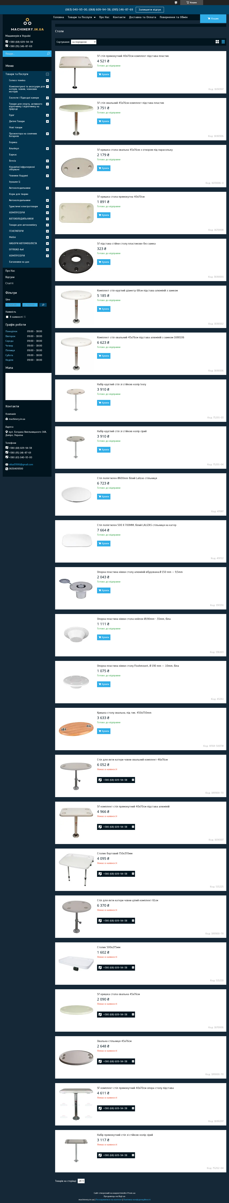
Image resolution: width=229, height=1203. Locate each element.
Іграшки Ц (14, 181)
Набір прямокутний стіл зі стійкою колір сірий (125, 1135)
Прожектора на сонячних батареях (23, 135)
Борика (13, 142)
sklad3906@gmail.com (21, 464)
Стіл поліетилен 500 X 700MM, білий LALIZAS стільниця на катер (136, 525)
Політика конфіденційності (137, 1199)
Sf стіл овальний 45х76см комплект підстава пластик (130, 103)
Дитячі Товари (17, 121)
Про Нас (104, 17)
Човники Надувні (18, 175)
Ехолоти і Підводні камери (24, 97)
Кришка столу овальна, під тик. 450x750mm (124, 712)
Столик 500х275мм (108, 947)
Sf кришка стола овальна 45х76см (118, 994)
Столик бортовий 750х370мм (114, 853)
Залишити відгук (150, 9)
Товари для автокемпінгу (23, 224)
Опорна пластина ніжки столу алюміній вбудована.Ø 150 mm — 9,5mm (140, 572)
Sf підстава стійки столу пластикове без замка (126, 243)
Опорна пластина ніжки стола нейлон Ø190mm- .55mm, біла (134, 619)
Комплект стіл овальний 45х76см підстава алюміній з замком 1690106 (140, 337)
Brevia (12, 160)
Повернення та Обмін (174, 17)
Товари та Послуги (80, 17)
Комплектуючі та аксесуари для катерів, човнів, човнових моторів (27, 89)
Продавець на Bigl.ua (114, 1196)
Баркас (13, 154)
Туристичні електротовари (23, 206)
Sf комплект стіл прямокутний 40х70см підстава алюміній (133, 806)
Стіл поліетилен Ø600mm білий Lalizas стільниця (127, 478)
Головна (58, 17)
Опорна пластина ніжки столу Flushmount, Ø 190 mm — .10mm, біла (138, 665)
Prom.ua (131, 1193)
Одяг (11, 115)
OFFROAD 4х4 (16, 249)
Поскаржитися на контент (109, 1199)
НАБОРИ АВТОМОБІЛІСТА (23, 243)
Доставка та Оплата (142, 17)
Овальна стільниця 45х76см (114, 1041)
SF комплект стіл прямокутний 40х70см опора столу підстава (135, 1088)
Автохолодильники (19, 187)
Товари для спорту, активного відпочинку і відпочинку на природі (25, 106)
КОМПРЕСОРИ (17, 212)
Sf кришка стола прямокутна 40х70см (121, 196)
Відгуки (9, 277)
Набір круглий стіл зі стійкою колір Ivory (121, 384)
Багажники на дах (19, 261)
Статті (9, 283)
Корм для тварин (18, 194)
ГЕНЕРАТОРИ (16, 231)
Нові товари (15, 127)
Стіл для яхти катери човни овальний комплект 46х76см (132, 759)
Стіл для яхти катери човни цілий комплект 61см (127, 900)
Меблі (12, 237)
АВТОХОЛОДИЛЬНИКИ (21, 218)
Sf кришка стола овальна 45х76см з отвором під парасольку (135, 149)
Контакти (119, 17)
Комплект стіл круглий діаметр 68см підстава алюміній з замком (137, 290)
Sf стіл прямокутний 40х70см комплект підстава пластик (133, 56)
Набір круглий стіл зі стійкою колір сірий (122, 431)
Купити (105, 74)
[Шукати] (48, 54)
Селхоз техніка (17, 80)
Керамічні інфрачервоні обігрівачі (22, 168)
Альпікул (14, 148)
